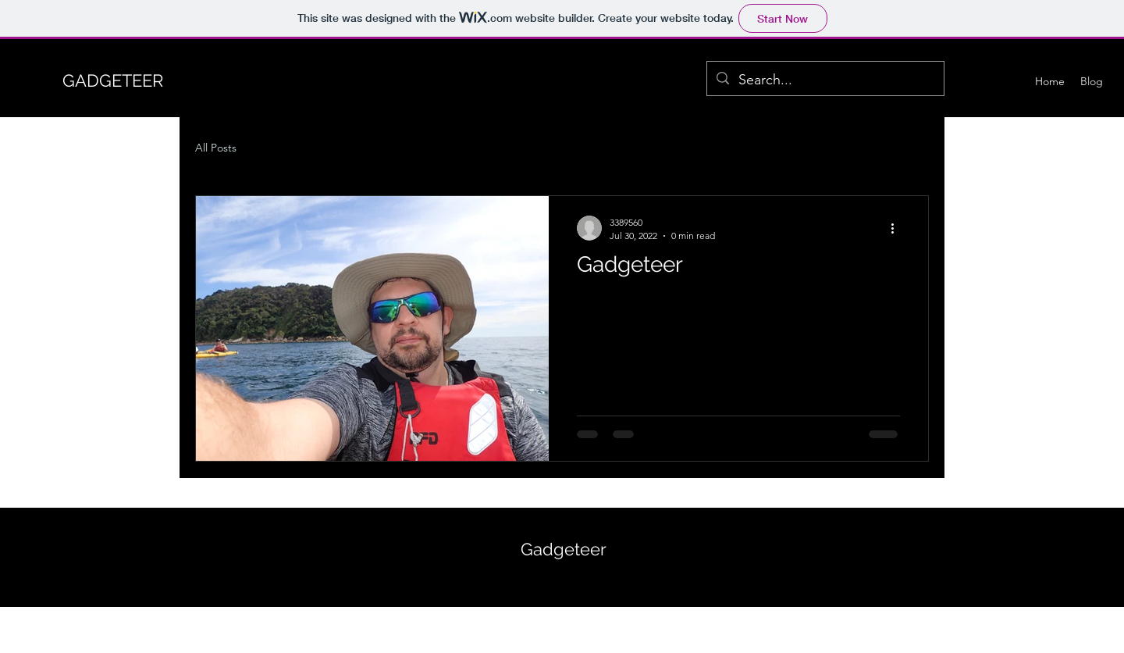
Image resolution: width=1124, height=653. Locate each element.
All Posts (216, 148)
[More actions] (897, 228)
